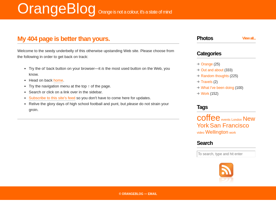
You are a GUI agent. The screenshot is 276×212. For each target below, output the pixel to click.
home (58, 80)
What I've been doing (217, 88)
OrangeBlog (56, 8)
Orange (207, 64)
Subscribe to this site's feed (52, 98)
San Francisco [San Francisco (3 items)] (229, 125)
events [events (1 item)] (225, 119)
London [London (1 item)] (236, 119)
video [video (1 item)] (200, 132)
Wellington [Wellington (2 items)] (216, 132)
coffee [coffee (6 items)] (208, 117)
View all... (249, 38)
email (152, 194)
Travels (206, 82)
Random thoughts (215, 76)
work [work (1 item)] (232, 132)
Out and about (212, 70)
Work (205, 94)
